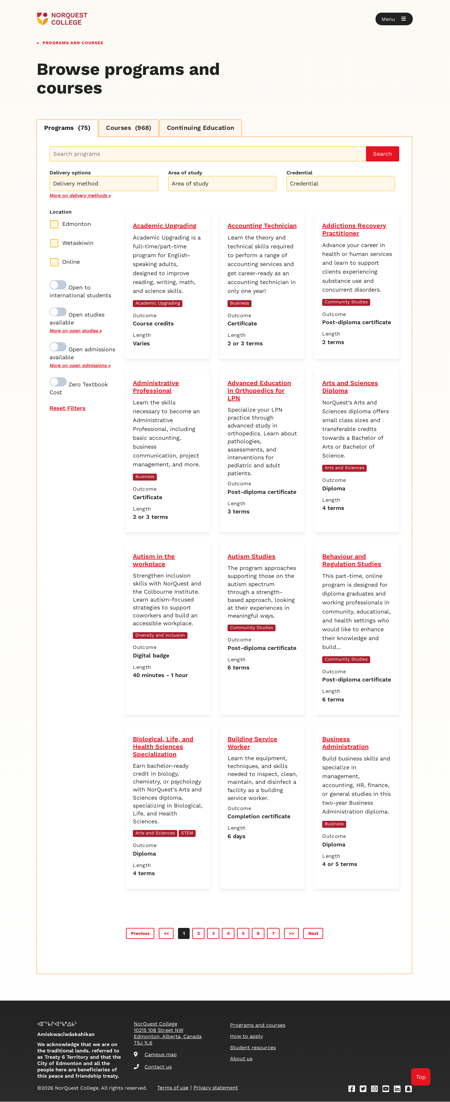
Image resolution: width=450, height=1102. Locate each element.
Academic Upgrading (157, 303)
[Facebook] (353, 1090)
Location (61, 212)
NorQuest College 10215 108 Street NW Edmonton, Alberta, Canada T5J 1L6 (168, 1033)
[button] (394, 19)
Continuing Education (205, 128)
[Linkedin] (399, 1090)
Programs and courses (73, 42)
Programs (68, 128)
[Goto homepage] (62, 19)
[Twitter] (365, 1090)
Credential (299, 173)
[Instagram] (376, 1090)
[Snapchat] (410, 1090)
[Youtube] (387, 1090)
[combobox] (103, 183)
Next (313, 933)
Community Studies (346, 302)
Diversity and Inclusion (160, 635)
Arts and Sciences (344, 467)
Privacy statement (215, 1088)
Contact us (153, 1067)
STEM (187, 833)
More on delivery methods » (80, 195)
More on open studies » (76, 331)
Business (239, 303)
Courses (132, 128)
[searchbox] (105, 184)
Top (421, 1077)
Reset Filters (68, 408)
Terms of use (172, 1088)
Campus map (155, 1055)
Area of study (185, 173)
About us (241, 1059)
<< (166, 933)
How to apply (246, 1036)
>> (291, 933)
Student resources (253, 1048)
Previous (140, 933)
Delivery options (70, 173)
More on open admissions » (80, 365)
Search (382, 154)
